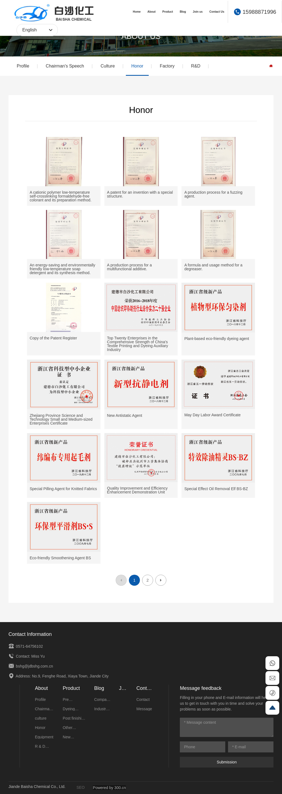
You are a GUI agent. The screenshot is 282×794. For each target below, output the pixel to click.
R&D (195, 66)
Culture (108, 66)
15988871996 (259, 12)
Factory (167, 66)
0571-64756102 (26, 646)
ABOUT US (141, 36)
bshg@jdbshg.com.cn (31, 666)
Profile (23, 66)
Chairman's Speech (65, 66)
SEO (81, 787)
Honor (137, 66)
